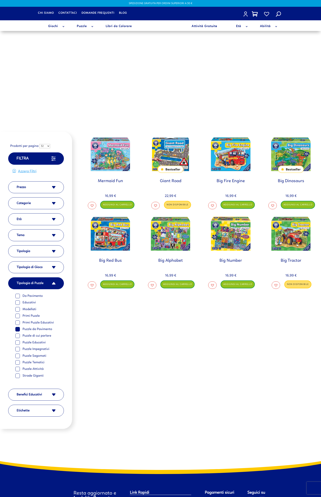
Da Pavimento (33, 205)
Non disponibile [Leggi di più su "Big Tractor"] (298, 194)
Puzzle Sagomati (34, 265)
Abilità (265, 26)
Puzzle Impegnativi (36, 258)
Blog (123, 12)
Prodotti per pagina (24, 55)
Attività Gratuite (204, 26)
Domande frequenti (97, 12)
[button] (92, 115)
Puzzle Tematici (33, 272)
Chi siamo (46, 12)
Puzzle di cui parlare (37, 245)
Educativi (29, 212)
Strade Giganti (33, 285)
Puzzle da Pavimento (37, 238)
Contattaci (67, 12)
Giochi (53, 26)
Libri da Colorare (119, 26)
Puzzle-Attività (33, 278)
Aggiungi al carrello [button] (117, 114)
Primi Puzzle (31, 225)
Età (238, 26)
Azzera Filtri (27, 81)
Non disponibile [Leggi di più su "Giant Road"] (178, 114)
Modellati (29, 219)
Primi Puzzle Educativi (38, 232)
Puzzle (82, 26)
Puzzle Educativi (34, 252)
